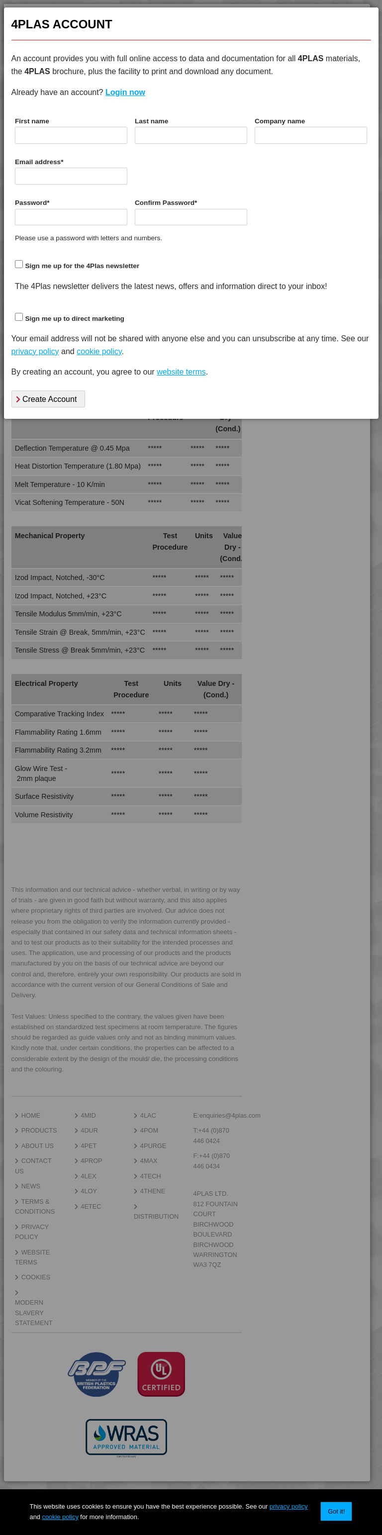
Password (32, 202)
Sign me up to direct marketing (74, 318)
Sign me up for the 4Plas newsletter (82, 266)
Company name (280, 121)
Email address (39, 162)
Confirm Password (166, 202)
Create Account (46, 399)
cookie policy (60, 1517)
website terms (181, 372)
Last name (151, 121)
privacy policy (289, 1506)
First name (32, 121)
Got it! (336, 1511)
